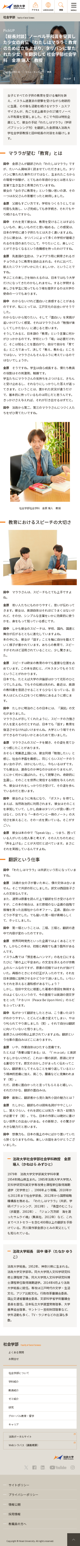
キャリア (14, 1424)
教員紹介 (14, 1390)
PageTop (73, 1539)
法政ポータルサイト (20, 1436)
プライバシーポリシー (23, 1494)
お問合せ (14, 1359)
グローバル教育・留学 (21, 1416)
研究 (11, 1407)
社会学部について (19, 1373)
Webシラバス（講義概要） (24, 1445)
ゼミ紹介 (14, 1399)
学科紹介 (14, 1381)
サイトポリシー (19, 1485)
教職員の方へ (17, 1524)
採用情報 (14, 1514)
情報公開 (14, 1504)
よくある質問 (16, 1352)
